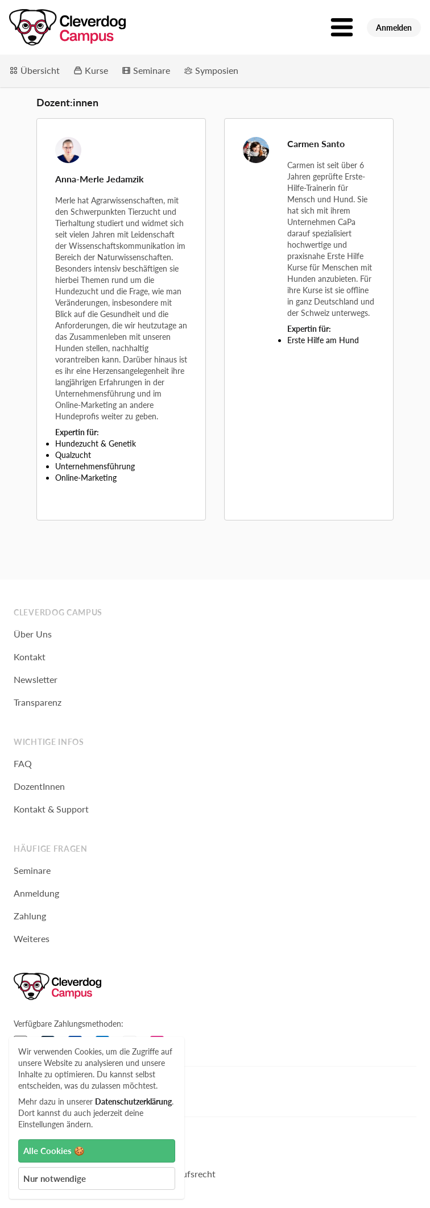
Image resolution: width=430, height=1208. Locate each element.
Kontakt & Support (51, 808)
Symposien (211, 70)
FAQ (23, 763)
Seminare (146, 70)
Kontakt (30, 656)
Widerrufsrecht (185, 1173)
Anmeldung (36, 893)
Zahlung (30, 915)
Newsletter (35, 679)
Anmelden (394, 27)
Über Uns (33, 633)
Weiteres (31, 938)
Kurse (90, 70)
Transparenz (37, 702)
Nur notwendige (54, 1178)
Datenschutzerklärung (133, 1101)
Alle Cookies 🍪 (54, 1150)
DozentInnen (39, 786)
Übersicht (34, 70)
